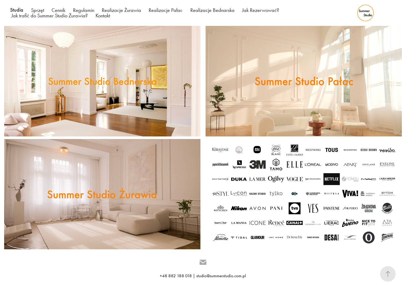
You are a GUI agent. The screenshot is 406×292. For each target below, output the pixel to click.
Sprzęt (37, 10)
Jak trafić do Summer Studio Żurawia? (49, 15)
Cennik (58, 10)
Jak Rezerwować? (260, 10)
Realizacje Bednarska (212, 10)
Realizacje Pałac (166, 10)
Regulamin (83, 10)
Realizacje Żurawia (121, 10)
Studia (16, 10)
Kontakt (103, 15)
